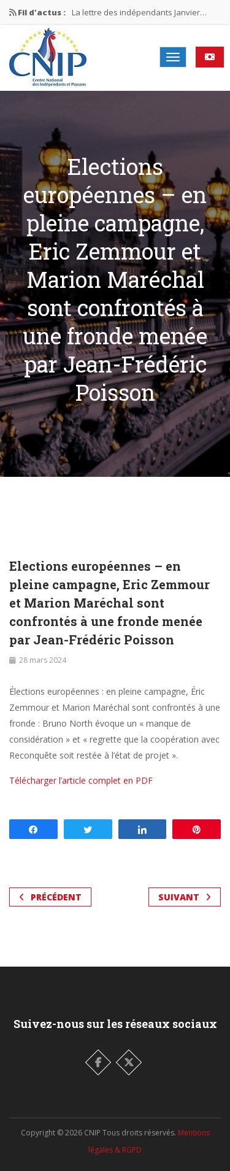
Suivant (184, 897)
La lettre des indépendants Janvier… (139, 12)
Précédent (50, 897)
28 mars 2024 (42, 660)
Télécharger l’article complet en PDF (81, 780)
